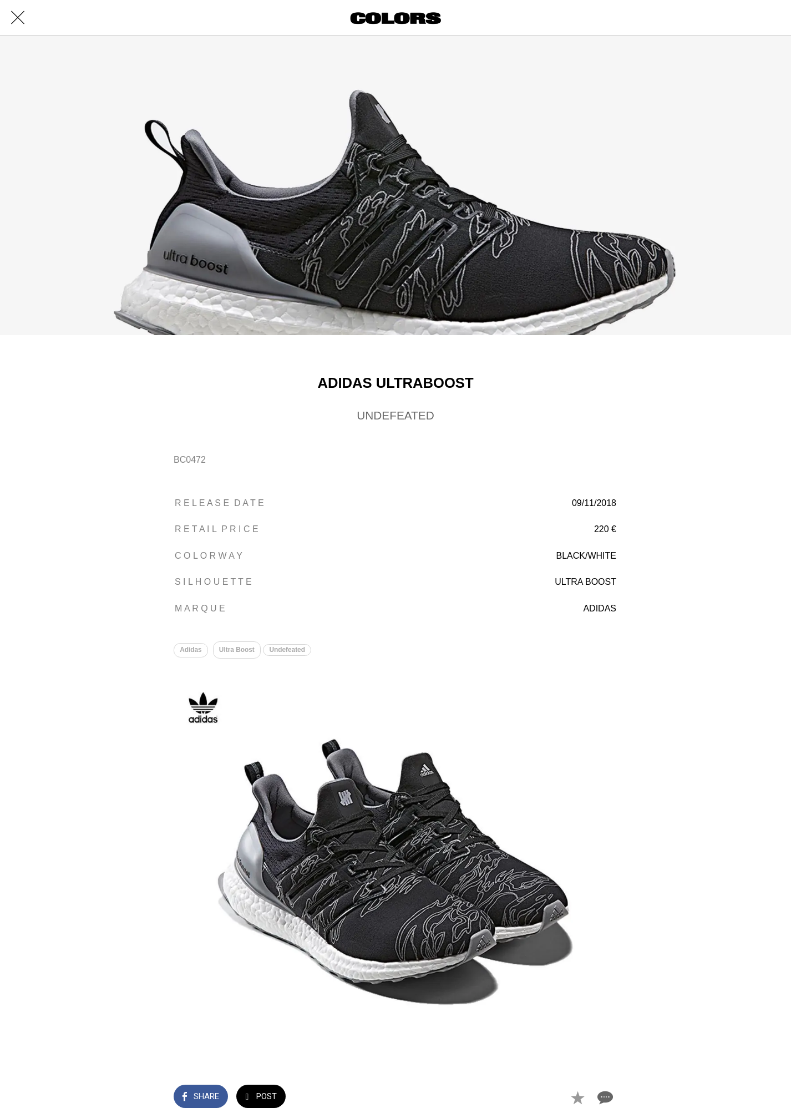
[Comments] (604, 1097)
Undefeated (288, 650)
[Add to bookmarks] (577, 1097)
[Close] (17, 17)
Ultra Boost (237, 650)
